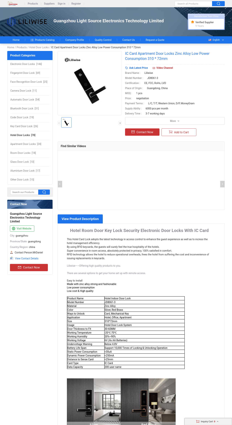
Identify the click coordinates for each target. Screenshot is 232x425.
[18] (23, 152)
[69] (25, 72)
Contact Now (29, 267)
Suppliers (49, 4)
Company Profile (74, 39)
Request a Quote (155, 39)
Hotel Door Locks (39, 47)
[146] (26, 64)
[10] (22, 161)
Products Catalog (42, 40)
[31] (24, 108)
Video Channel (164, 67)
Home (16, 39)
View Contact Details (26, 258)
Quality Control (103, 39)
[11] (23, 90)
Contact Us (128, 39)
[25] (28, 81)
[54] (25, 99)
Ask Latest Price (138, 67)
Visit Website (21, 229)
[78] (22, 135)
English (214, 40)
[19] (22, 117)
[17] (25, 170)
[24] (25, 144)
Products (33, 4)
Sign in (61, 4)
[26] (24, 126)
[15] (22, 179)
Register (76, 4)
